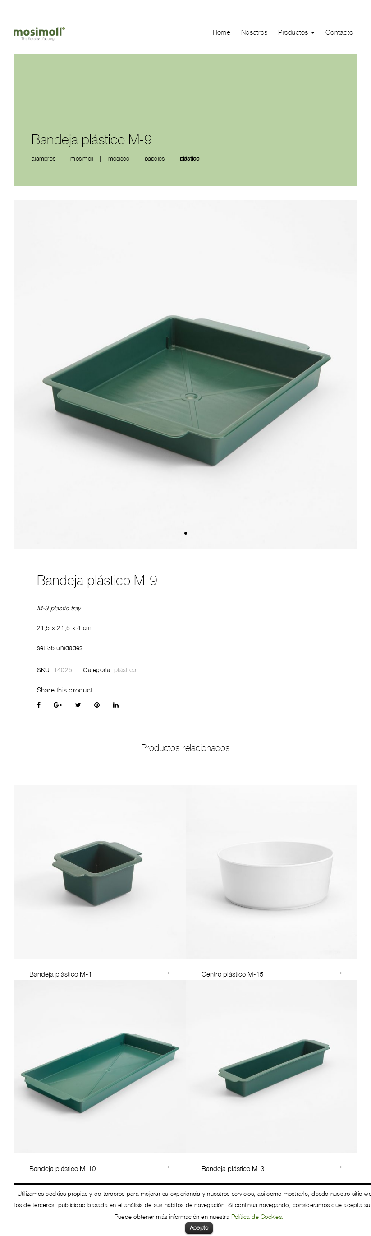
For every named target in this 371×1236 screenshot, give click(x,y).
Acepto (199, 1227)
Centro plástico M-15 (232, 974)
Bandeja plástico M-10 (62, 1168)
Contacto (339, 32)
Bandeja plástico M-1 (60, 974)
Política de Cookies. (257, 1216)
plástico (190, 158)
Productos (296, 32)
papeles (155, 158)
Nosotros (254, 32)
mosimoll (81, 158)
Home (221, 32)
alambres (43, 158)
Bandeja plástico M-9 (97, 580)
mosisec (119, 158)
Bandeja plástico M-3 (233, 1168)
